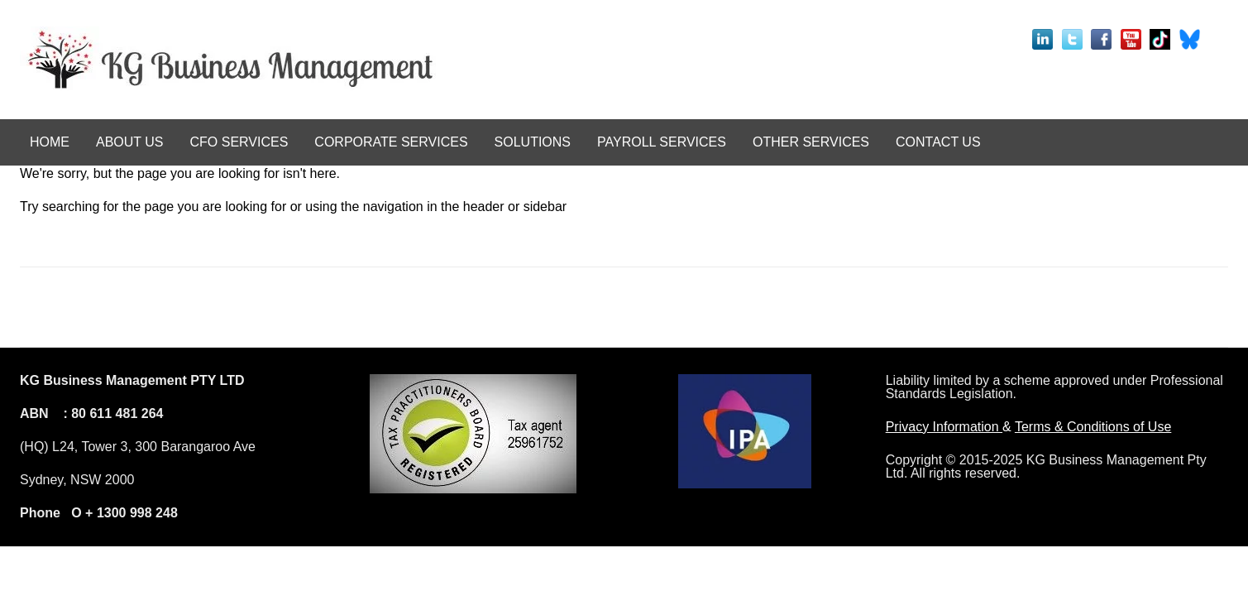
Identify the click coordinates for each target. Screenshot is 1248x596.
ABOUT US (130, 142)
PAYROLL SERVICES (661, 142)
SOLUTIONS (533, 142)
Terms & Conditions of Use (1093, 427)
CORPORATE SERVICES (390, 142)
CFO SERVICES (239, 142)
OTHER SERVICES (811, 142)
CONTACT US (938, 142)
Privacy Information (944, 427)
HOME (49, 142)
